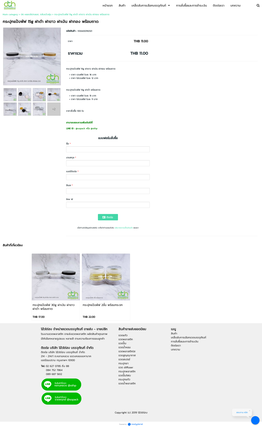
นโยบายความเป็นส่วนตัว (124, 227)
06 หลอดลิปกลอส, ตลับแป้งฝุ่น (36, 14)
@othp (94, 128)
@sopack (80, 128)
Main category (10, 14)
